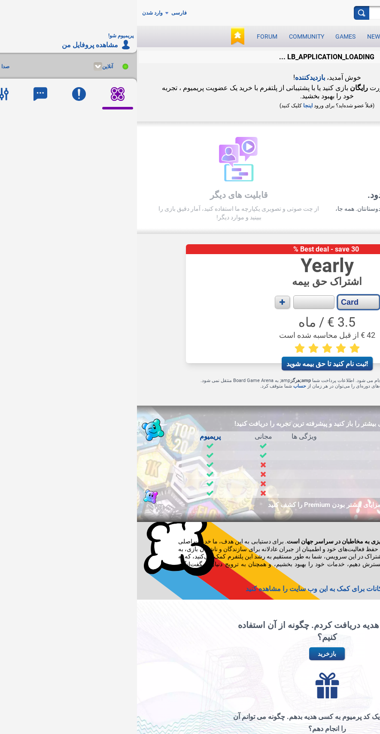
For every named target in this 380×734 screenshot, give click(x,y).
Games (208, 36)
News (238, 36)
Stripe (255, 380)
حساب (162, 386)
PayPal (272, 380)
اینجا (171, 106)
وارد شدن (15, 13)
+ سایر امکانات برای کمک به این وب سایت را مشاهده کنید (190, 589)
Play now (272, 36)
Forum (130, 36)
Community (169, 36)
